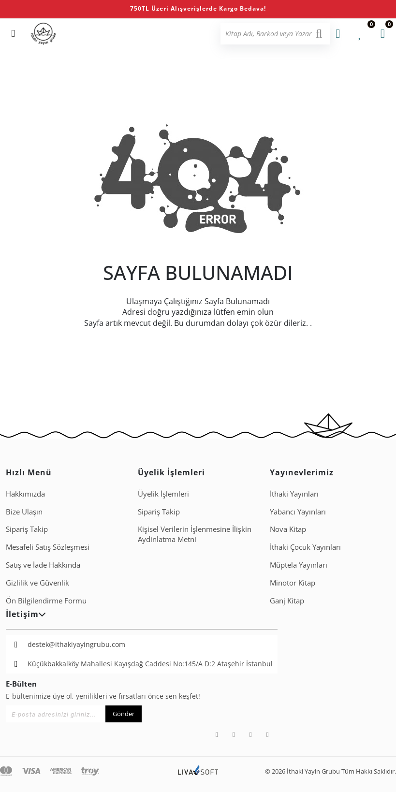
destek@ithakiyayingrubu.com (76, 644)
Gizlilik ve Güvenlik (37, 582)
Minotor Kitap (292, 582)
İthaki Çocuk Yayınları (305, 547)
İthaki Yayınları (294, 494)
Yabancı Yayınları (298, 511)
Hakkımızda (25, 494)
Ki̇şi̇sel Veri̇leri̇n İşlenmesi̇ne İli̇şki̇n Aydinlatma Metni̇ (194, 534)
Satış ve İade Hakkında (43, 565)
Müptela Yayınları (298, 565)
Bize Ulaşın (24, 511)
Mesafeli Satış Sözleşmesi (47, 547)
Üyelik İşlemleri (163, 494)
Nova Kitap (288, 529)
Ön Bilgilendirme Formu (46, 600)
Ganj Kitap (287, 600)
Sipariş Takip (27, 529)
